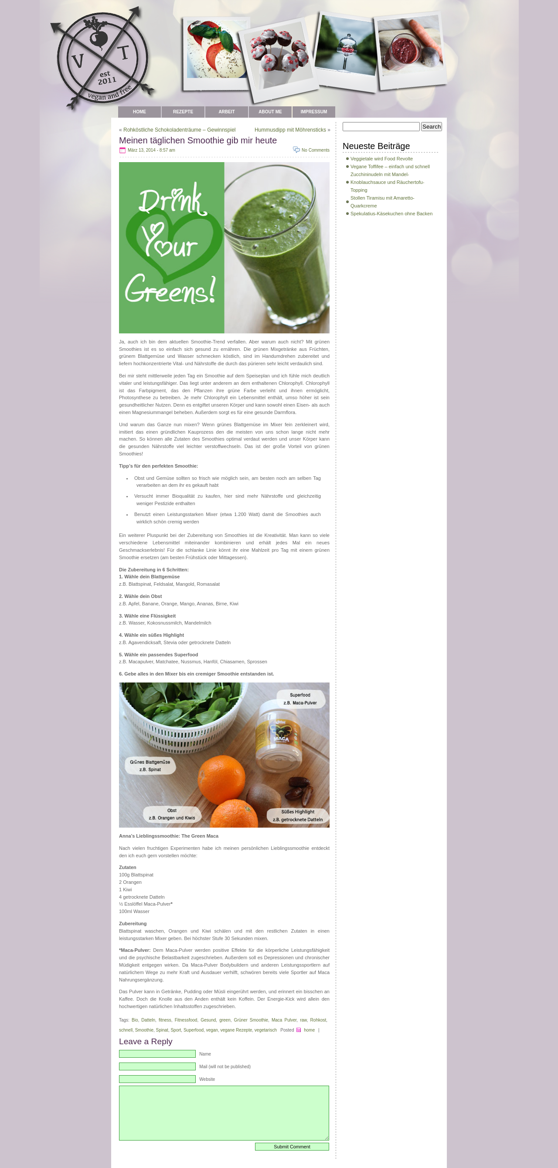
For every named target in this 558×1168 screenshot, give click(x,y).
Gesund (208, 1020)
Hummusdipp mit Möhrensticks (290, 130)
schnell (126, 1030)
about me (270, 111)
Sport (175, 1030)
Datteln (148, 1020)
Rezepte (183, 111)
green (225, 1020)
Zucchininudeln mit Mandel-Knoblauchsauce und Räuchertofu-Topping (387, 182)
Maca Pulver (284, 1020)
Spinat (162, 1030)
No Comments (316, 150)
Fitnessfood (186, 1020)
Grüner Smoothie (251, 1020)
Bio (135, 1020)
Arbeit (226, 111)
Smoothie (144, 1030)
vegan (212, 1030)
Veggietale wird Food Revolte (381, 158)
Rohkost (318, 1020)
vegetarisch (266, 1030)
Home (139, 111)
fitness (165, 1020)
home (309, 1030)
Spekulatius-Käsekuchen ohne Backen (391, 213)
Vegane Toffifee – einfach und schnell (390, 166)
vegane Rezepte (236, 1030)
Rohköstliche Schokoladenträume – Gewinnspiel (179, 130)
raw (303, 1020)
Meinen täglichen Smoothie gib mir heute (198, 140)
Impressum (314, 111)
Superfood (194, 1030)
